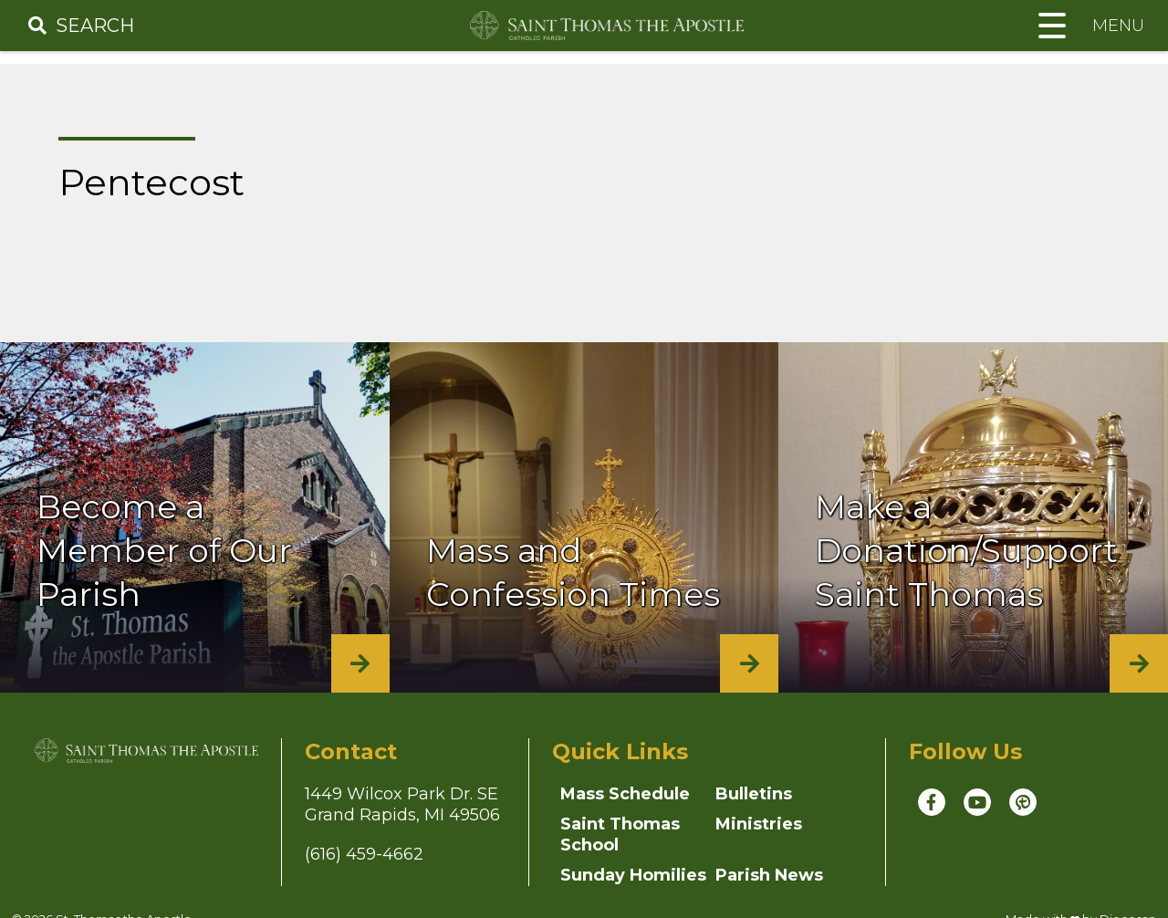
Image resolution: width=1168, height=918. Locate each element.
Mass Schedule (625, 794)
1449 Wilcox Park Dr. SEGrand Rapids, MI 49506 (402, 804)
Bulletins (753, 794)
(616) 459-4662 (364, 854)
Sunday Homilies (633, 875)
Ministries (758, 824)
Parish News (769, 875)
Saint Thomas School (620, 834)
